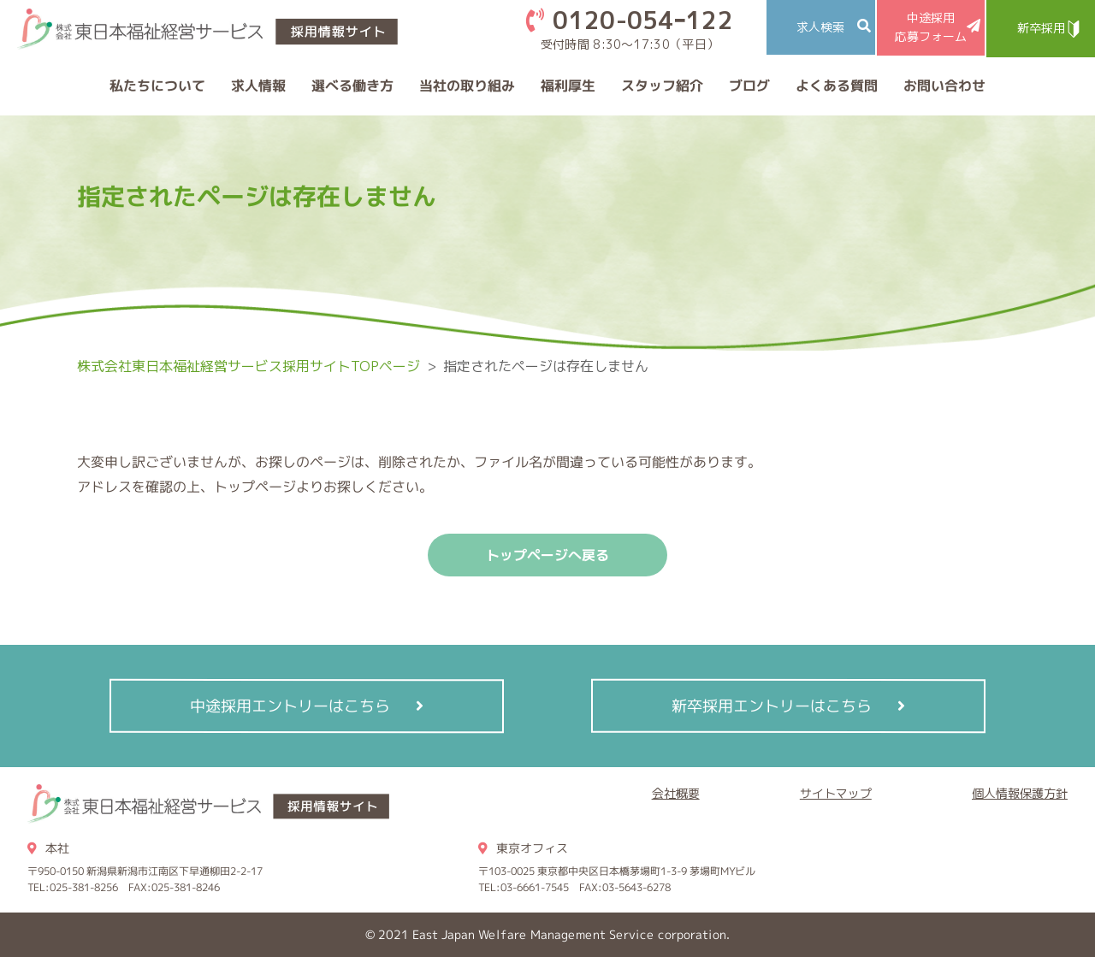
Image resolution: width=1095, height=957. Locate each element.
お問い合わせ (944, 85)
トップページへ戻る (547, 555)
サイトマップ (836, 793)
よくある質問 (837, 85)
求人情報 (258, 85)
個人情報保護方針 (1020, 793)
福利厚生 (568, 85)
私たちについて (157, 85)
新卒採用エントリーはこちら (772, 705)
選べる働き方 (352, 85)
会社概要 (676, 793)
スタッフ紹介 (662, 85)
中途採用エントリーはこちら (290, 705)
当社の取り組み (467, 85)
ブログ (749, 85)
